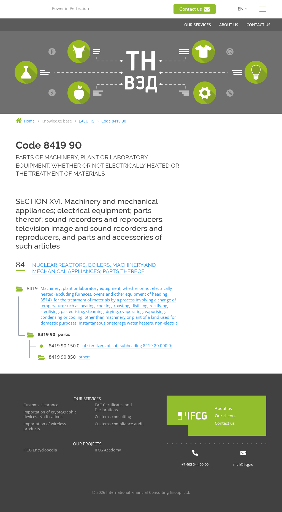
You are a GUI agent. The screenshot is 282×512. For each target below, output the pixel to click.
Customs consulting (113, 417)
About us (223, 408)
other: (84, 357)
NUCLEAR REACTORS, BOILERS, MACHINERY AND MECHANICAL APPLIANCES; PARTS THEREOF (94, 268)
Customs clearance (40, 405)
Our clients (225, 415)
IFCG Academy (108, 450)
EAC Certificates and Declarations (113, 407)
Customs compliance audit (119, 424)
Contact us (194, 9)
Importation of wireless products (44, 426)
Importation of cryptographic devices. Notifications (50, 415)
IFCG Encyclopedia (40, 450)
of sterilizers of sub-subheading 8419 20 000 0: (127, 345)
